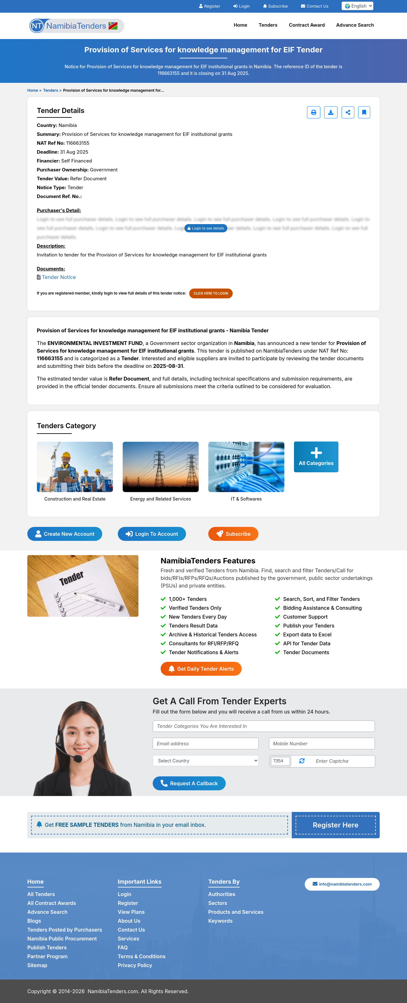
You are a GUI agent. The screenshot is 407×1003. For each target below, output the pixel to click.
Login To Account (152, 533)
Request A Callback (189, 783)
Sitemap (37, 965)
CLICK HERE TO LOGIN (211, 293)
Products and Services (236, 912)
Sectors (217, 903)
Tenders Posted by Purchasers (64, 930)
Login (241, 6)
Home (240, 25)
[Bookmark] (364, 112)
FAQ (123, 948)
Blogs (34, 921)
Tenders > (52, 90)
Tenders (268, 25)
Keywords (220, 921)
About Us (129, 921)
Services (128, 939)
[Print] (313, 112)
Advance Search (355, 25)
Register (209, 6)
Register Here (335, 825)
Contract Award (307, 25)
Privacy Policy (135, 965)
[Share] (348, 112)
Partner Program (47, 956)
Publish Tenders (47, 948)
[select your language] (357, 6)
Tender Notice (59, 277)
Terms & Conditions (142, 956)
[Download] (330, 112)
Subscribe (275, 6)
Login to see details (206, 228)
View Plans (131, 912)
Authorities (221, 894)
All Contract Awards (51, 903)
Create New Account (64, 533)
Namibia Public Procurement (62, 939)
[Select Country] (206, 760)
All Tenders (41, 894)
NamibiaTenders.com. (114, 991)
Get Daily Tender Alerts (201, 668)
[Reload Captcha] (302, 761)
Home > (34, 90)
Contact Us (314, 6)
